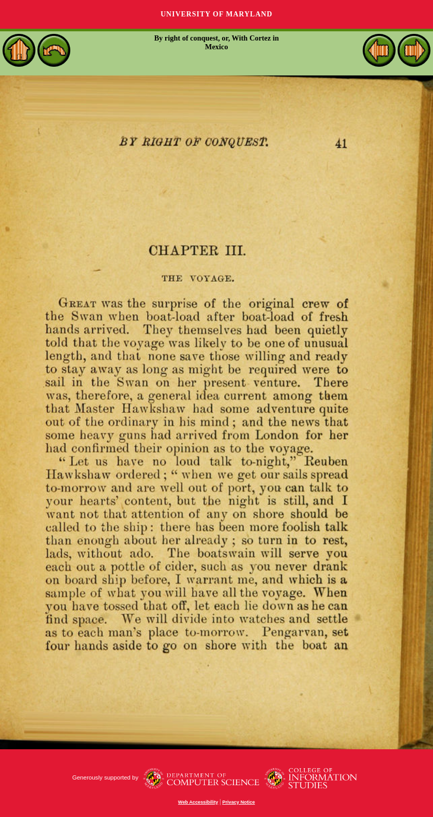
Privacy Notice (238, 802)
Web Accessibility (198, 802)
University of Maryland (216, 14)
